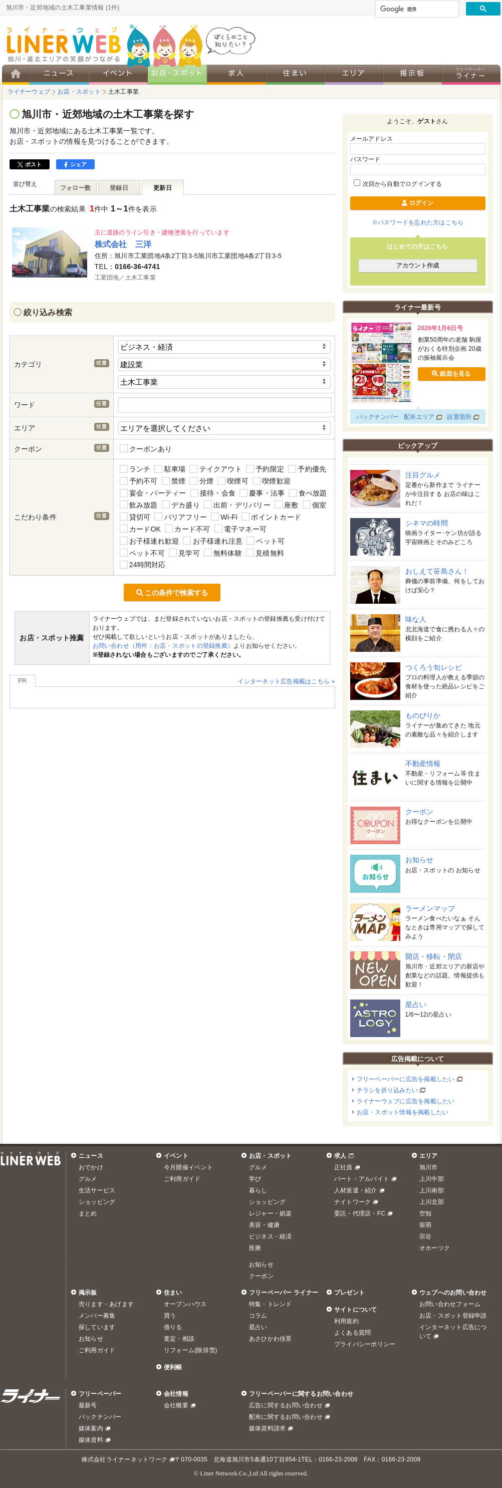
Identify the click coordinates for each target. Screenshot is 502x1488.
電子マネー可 (240, 529)
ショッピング (97, 1201)
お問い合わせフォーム (449, 1304)
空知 (425, 1213)
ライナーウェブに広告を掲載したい (406, 1101)
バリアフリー (180, 517)
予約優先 (307, 469)
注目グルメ (423, 475)
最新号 (88, 1405)
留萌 (425, 1224)
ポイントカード (271, 517)
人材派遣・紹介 (355, 1190)
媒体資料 (91, 1439)
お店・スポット (270, 1155)
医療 (255, 1248)
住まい (173, 1292)
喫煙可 (232, 481)
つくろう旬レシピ (433, 667)
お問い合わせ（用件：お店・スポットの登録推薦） (163, 645)
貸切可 (135, 517)
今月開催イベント (188, 1167)
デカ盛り (181, 505)
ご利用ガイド (182, 1178)
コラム (258, 1315)
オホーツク (434, 1248)
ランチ (135, 469)
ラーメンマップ (430, 908)
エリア (428, 1155)
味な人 (416, 619)
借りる (173, 1327)
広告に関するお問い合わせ (286, 1405)
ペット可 (265, 541)
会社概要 (176, 1405)
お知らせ (419, 860)
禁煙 (174, 481)
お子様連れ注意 (212, 541)
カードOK (140, 529)
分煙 (201, 481)
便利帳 (173, 1367)
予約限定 (265, 469)
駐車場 (169, 469)
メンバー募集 (97, 1315)
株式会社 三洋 (123, 244)
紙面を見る (451, 373)
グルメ (88, 1178)
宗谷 (425, 1236)
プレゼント (349, 1292)
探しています (97, 1327)
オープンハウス (185, 1304)
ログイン (417, 202)
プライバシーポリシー (364, 1344)
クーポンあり (146, 448)
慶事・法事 (262, 493)
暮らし (258, 1190)
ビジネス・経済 (270, 1236)
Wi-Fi (224, 517)
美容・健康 (264, 1224)
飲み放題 (139, 505)
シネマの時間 (426, 523)
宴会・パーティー (153, 493)
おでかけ (91, 1167)
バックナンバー (377, 416)
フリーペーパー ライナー (283, 1292)
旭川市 (428, 1167)
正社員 (343, 1167)
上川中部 (431, 1178)
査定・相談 (179, 1338)
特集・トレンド (270, 1304)
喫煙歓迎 (272, 481)
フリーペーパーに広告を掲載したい (406, 1079)
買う (170, 1315)
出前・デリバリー (237, 505)
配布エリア (419, 416)
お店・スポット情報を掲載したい (403, 1112)
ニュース (91, 1155)
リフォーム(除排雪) (190, 1350)
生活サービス (97, 1190)
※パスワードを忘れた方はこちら (418, 222)
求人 (340, 1155)
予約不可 (139, 481)
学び (255, 1178)
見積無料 (265, 553)
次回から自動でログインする (398, 183)
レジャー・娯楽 (270, 1213)
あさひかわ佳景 (270, 1338)
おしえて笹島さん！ (437, 571)
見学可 (184, 553)
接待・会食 (212, 493)
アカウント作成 (417, 265)
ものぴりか (423, 715)
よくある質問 (352, 1332)
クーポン (419, 812)
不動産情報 (423, 764)
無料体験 (223, 553)
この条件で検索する (172, 593)
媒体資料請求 (267, 1428)
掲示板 (88, 1292)
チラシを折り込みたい (387, 1090)
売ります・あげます (106, 1304)
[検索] (416, 9)
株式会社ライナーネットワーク (124, 1459)
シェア (75, 164)
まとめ (88, 1213)
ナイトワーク (352, 1201)
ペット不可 (142, 553)
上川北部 (431, 1201)
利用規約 (346, 1321)
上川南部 (431, 1190)
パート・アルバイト (361, 1178)
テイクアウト (215, 469)
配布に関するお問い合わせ (286, 1416)
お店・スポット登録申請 (453, 1315)
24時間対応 (143, 565)
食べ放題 (308, 493)
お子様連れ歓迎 (149, 541)
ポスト (30, 164)
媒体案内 (91, 1428)
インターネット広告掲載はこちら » (286, 681)
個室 (315, 505)
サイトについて (355, 1309)
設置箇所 (459, 416)
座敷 (287, 505)
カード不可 (187, 529)
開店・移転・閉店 (433, 956)
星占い (416, 1005)
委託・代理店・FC (359, 1213)
